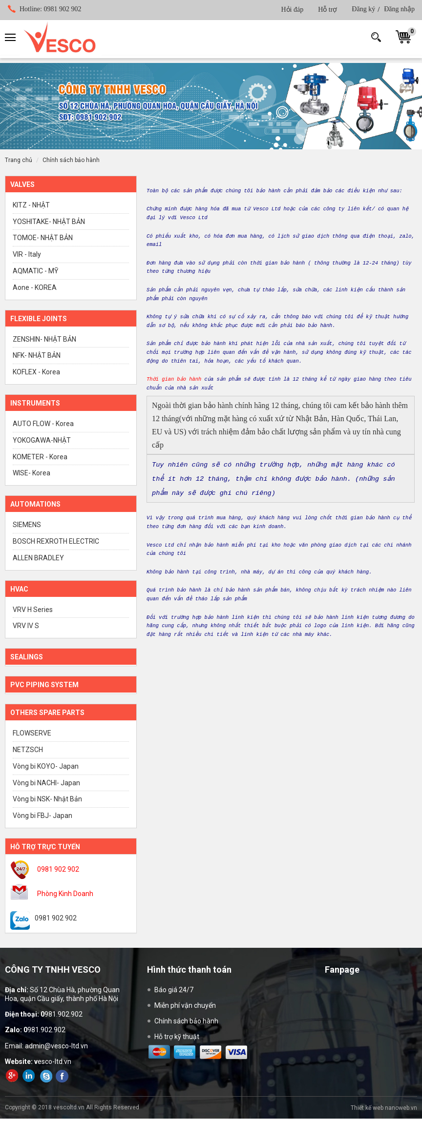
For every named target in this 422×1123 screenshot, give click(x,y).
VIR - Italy (27, 254)
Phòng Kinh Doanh (65, 894)
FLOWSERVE (32, 733)
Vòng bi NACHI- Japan (46, 783)
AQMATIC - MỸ (35, 271)
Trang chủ (18, 160)
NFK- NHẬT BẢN (37, 355)
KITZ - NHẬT (31, 205)
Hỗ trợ (327, 9)
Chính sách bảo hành (71, 160)
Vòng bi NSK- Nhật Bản (47, 799)
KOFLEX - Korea (36, 372)
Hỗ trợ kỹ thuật (176, 1037)
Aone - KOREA (35, 287)
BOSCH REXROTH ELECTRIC (56, 541)
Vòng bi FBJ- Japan (42, 815)
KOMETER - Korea (40, 457)
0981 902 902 (50, 9)
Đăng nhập (399, 9)
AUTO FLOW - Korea (43, 424)
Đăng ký (363, 9)
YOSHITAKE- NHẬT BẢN (49, 221)
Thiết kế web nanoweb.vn (384, 1107)
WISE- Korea (31, 473)
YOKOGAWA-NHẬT (42, 440)
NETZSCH (28, 750)
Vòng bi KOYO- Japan (46, 766)
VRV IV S (26, 626)
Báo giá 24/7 (173, 990)
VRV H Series (33, 609)
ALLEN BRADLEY (38, 558)
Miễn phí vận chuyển (185, 1005)
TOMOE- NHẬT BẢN (43, 238)
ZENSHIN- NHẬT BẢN (44, 339)
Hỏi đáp (292, 9)
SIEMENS (27, 525)
